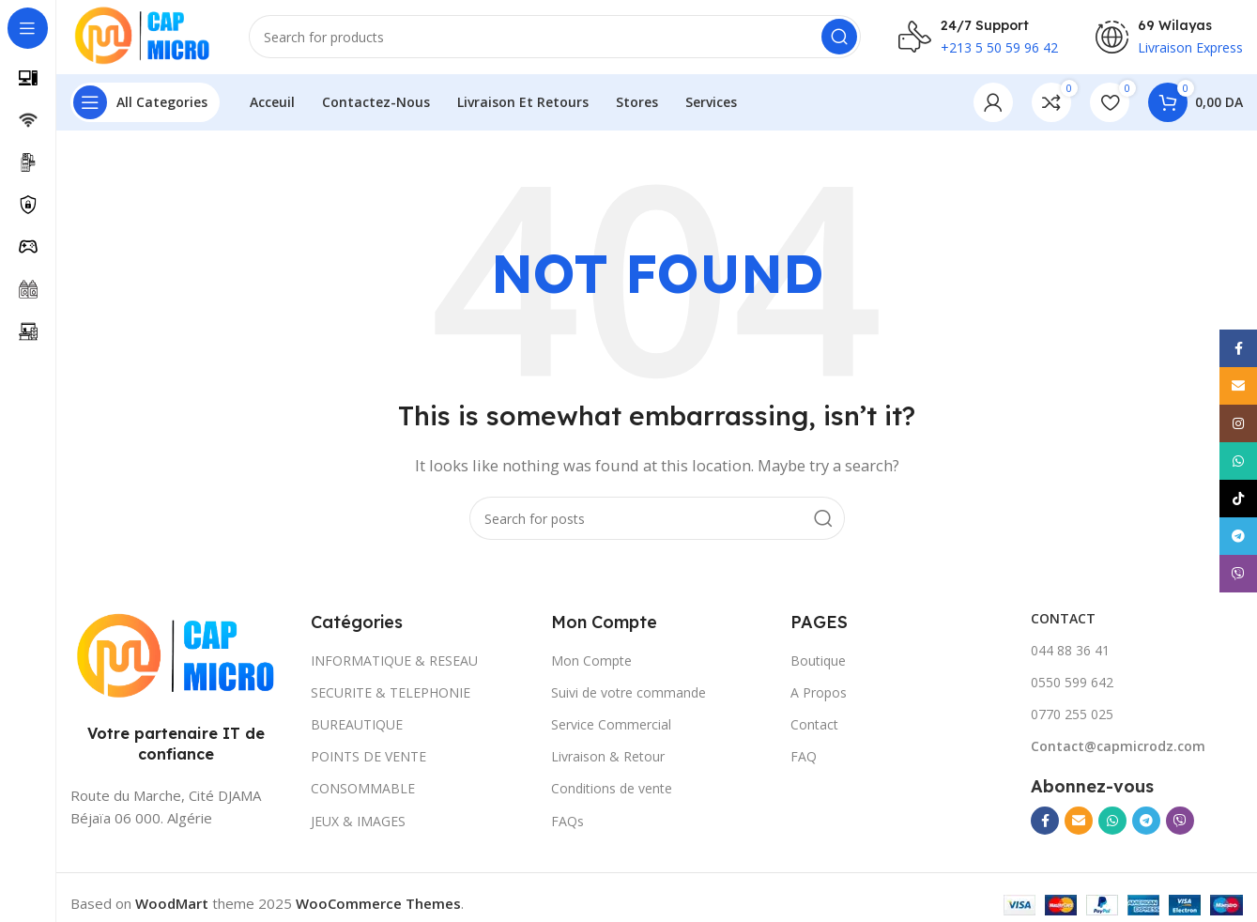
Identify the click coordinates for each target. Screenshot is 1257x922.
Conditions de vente (611, 790)
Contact (814, 726)
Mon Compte (591, 661)
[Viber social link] (1180, 822)
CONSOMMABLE (363, 790)
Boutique (818, 661)
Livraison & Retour (608, 758)
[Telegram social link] (1146, 822)
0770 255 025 (1072, 716)
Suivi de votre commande (628, 693)
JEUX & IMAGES (358, 822)
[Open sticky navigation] (145, 103)
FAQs (567, 822)
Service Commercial (611, 726)
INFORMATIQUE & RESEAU (394, 661)
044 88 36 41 (1070, 651)
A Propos (818, 693)
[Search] (557, 37)
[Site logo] (142, 35)
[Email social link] (1079, 822)
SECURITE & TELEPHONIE (390, 693)
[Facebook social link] (1045, 822)
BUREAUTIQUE (357, 726)
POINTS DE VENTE (368, 758)
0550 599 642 (1072, 683)
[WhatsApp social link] (1112, 822)
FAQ (803, 758)
